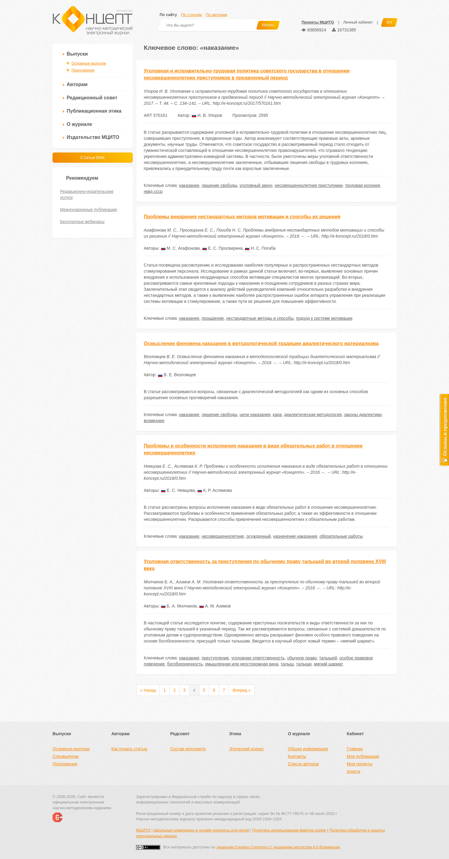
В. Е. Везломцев (177, 374)
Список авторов (303, 763)
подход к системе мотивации (324, 318)
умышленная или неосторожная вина (241, 664)
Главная (355, 748)
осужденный (259, 536)
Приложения (83, 70)
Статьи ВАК (92, 157)
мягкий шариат (328, 664)
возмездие (154, 420)
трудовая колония (362, 185)
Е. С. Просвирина (222, 248)
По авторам (216, 14)
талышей (328, 657)
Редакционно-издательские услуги (86, 194)
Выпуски (77, 53)
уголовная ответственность (258, 657)
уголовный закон (256, 185)
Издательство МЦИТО (93, 137)
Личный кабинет (358, 22)
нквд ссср (153, 191)
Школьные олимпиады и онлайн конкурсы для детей (201, 830)
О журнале (79, 124)
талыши (303, 664)
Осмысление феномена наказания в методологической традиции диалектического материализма (261, 343)
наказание (189, 185)
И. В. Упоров (207, 115)
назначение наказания (295, 536)
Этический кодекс (246, 748)
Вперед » (242, 690)
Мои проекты (359, 763)
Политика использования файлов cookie (289, 830)
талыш (287, 664)
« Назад (148, 690)
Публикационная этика (94, 111)
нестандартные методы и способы (260, 318)
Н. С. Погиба (260, 248)
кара (277, 414)
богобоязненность (185, 664)
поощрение (213, 318)
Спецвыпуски (65, 756)
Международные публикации (88, 209)
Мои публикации (363, 756)
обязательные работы (341, 536)
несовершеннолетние (223, 536)
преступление (215, 657)
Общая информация (308, 748)
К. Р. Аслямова (214, 490)
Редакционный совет (92, 97)
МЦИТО (143, 830)
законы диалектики (362, 414)
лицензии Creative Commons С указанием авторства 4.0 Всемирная (278, 847)
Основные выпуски (89, 63)
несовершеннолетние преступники (308, 185)
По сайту (168, 14)
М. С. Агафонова (180, 248)
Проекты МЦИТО (317, 22)
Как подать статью (129, 748)
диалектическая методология (313, 414)
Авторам (77, 84)
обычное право (302, 657)
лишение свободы (219, 185)
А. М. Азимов (215, 606)
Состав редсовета (187, 748)
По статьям (191, 14)
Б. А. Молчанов (179, 606)
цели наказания (255, 414)
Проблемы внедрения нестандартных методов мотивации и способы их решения (242, 216)
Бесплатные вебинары (82, 221)
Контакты (297, 756)
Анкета (353, 771)
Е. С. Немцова (178, 490)
